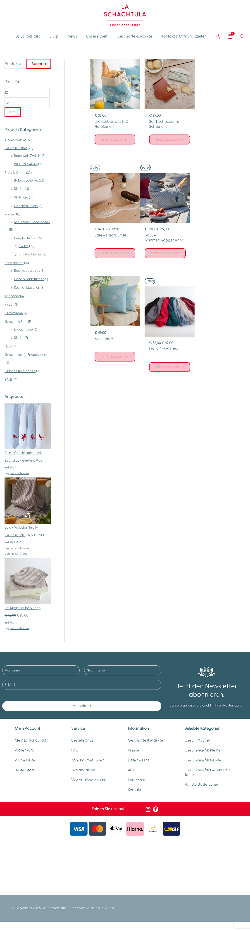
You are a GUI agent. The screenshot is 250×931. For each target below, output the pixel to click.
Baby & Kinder (15, 173)
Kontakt (135, 792)
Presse (134, 751)
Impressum (137, 782)
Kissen (9, 304)
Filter (12, 112)
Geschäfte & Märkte (134, 36)
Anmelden (82, 705)
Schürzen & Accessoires (32, 222)
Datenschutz (139, 761)
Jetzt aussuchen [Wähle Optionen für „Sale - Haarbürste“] (220, 148)
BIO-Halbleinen (26, 164)
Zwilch (24, 246)
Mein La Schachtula (32, 740)
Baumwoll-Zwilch (27, 156)
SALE (8, 380)
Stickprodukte (15, 139)
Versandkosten (19, 473)
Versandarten (83, 771)
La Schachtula (27, 36)
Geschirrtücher (16, 148)
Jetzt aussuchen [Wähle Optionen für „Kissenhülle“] (167, 251)
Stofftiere (21, 197)
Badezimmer (14, 263)
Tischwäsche (14, 296)
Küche (9, 214)
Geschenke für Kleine (203, 751)
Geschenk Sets (16, 322)
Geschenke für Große (203, 761)
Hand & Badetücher (29, 279)
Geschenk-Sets (26, 206)
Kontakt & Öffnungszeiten (184, 36)
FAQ (75, 751)
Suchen (38, 63)
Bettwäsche (14, 313)
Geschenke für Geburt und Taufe (207, 774)
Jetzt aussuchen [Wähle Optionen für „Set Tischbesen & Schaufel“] (167, 138)
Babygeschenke (26, 180)
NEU (8, 346)
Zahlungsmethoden (88, 761)
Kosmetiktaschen (27, 288)
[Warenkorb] (230, 36)
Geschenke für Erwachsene (25, 355)
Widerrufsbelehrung (89, 782)
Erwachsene (23, 329)
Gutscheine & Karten (20, 371)
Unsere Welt (96, 36)
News (72, 36)
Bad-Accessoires (27, 271)
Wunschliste (25, 761)
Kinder (19, 189)
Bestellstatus (26, 771)
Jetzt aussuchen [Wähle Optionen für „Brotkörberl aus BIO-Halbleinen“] (114, 138)
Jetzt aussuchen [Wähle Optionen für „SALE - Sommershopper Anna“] (114, 262)
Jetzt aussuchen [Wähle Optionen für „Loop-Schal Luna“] (220, 261)
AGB (132, 771)
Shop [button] (54, 36)
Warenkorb (25, 751)
